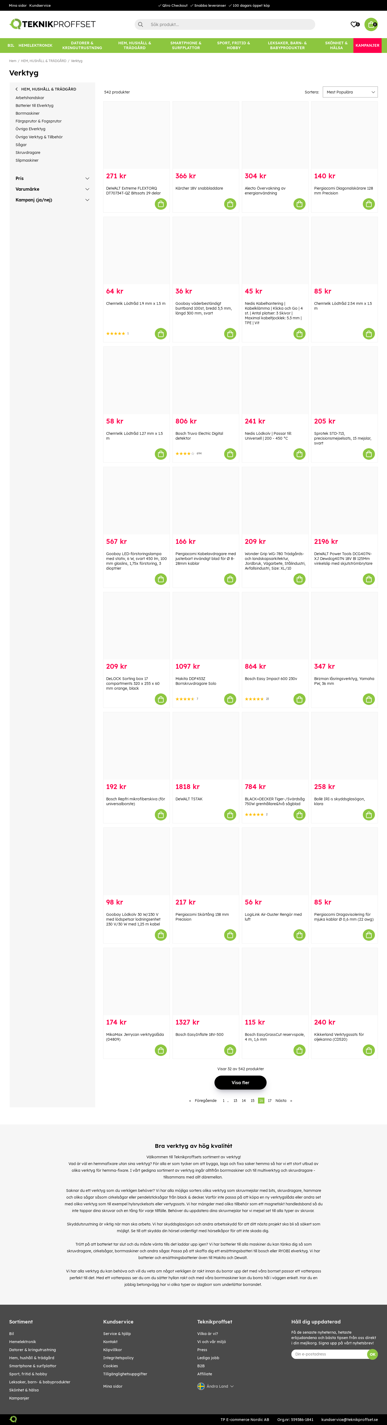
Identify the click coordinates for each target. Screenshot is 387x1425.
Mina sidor (18, 5)
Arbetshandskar (30, 97)
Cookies (110, 1365)
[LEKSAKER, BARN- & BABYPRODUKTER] (287, 45)
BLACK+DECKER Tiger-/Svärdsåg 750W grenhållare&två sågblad (275, 801)
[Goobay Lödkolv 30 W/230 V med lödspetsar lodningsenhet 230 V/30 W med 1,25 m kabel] (136, 861)
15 (253, 1100)
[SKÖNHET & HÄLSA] (336, 45)
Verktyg (77, 61)
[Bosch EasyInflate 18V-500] (206, 981)
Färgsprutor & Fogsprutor (39, 121)
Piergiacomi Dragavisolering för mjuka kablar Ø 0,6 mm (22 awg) (344, 917)
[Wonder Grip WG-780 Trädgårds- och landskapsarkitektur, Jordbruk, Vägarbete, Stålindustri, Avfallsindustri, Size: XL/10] (275, 500)
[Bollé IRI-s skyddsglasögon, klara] (344, 746)
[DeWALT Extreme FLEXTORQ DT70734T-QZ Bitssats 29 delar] (136, 135)
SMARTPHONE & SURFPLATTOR (32, 1365)
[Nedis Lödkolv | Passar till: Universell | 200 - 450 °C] (275, 380)
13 (235, 1100)
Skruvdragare (28, 152)
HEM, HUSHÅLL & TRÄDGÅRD (43, 61)
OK (372, 1354)
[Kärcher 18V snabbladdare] (206, 135)
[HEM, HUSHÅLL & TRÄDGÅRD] (134, 45)
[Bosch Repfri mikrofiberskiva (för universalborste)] (136, 746)
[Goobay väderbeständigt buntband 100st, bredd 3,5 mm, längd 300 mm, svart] (206, 250)
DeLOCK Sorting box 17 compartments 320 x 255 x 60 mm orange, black (133, 683)
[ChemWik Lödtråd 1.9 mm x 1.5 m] (136, 250)
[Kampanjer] (367, 45)
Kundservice (40, 5)
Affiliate (204, 1374)
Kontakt (110, 1341)
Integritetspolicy (118, 1357)
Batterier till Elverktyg (34, 105)
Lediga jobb (208, 1357)
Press (202, 1349)
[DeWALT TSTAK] (206, 746)
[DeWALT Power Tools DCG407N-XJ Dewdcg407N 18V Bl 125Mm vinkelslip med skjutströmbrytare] (344, 500)
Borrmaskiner (28, 113)
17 (269, 1100)
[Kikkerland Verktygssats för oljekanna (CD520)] (344, 981)
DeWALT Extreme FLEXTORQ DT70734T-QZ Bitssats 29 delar (133, 191)
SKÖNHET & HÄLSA (24, 1390)
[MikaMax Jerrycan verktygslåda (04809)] (136, 981)
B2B (201, 1365)
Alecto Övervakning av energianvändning (265, 191)
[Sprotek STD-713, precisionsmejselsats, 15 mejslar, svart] (344, 380)
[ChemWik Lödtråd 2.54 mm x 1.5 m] (344, 250)
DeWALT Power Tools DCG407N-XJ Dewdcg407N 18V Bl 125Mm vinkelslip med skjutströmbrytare (343, 558)
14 (244, 1100)
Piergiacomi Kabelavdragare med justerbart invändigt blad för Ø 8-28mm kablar (205, 558)
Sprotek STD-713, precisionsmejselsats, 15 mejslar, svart (342, 438)
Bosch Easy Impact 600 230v (271, 678)
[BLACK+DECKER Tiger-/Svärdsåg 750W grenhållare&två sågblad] (275, 746)
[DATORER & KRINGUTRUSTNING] (82, 45)
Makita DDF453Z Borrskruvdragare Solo (195, 681)
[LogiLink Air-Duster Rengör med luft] (275, 861)
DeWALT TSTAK (189, 799)
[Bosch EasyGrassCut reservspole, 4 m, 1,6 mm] (275, 981)
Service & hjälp (117, 1333)
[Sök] (225, 24)
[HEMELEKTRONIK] (35, 45)
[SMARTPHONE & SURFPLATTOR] (186, 45)
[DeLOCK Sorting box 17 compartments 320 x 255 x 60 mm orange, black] (136, 626)
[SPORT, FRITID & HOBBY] (233, 45)
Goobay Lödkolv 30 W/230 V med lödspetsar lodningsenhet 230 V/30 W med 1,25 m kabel (133, 919)
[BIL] (10, 45)
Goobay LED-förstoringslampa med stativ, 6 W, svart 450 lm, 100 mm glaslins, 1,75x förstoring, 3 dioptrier (136, 561)
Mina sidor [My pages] (113, 1386)
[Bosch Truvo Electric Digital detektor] (206, 380)
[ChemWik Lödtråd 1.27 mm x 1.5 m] (136, 380)
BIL (11, 1333)
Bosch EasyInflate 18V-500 (199, 1034)
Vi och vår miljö (211, 1341)
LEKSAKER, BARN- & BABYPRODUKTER (39, 1382)
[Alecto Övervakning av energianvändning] (275, 135)
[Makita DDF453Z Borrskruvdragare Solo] (206, 626)
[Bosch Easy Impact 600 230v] (275, 626)
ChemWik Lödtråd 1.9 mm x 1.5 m (136, 303)
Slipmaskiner (27, 160)
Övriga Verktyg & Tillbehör (39, 137)
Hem (12, 61)
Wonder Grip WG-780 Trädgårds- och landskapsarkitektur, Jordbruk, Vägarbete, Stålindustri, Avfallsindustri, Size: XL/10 (275, 561)
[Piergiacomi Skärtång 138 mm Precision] (206, 861)
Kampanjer (19, 1398)
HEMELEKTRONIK (22, 1341)
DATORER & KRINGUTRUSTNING (32, 1349)
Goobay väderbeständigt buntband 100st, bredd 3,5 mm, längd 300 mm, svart (203, 308)
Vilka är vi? (207, 1333)
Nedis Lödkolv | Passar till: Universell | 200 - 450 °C (268, 436)
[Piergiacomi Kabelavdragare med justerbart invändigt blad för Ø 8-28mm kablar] (206, 500)
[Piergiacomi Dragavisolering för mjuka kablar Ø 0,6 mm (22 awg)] (344, 861)
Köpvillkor (112, 1349)
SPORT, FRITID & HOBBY (28, 1374)
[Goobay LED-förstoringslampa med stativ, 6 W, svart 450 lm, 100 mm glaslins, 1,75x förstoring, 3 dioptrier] (136, 500)
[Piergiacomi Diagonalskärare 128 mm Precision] (344, 135)
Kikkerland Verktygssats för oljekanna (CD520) (339, 1037)
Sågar (21, 144)
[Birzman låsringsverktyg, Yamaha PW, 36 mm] (344, 626)
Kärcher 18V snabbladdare (199, 188)
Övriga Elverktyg (30, 128)
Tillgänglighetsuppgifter (125, 1374)
